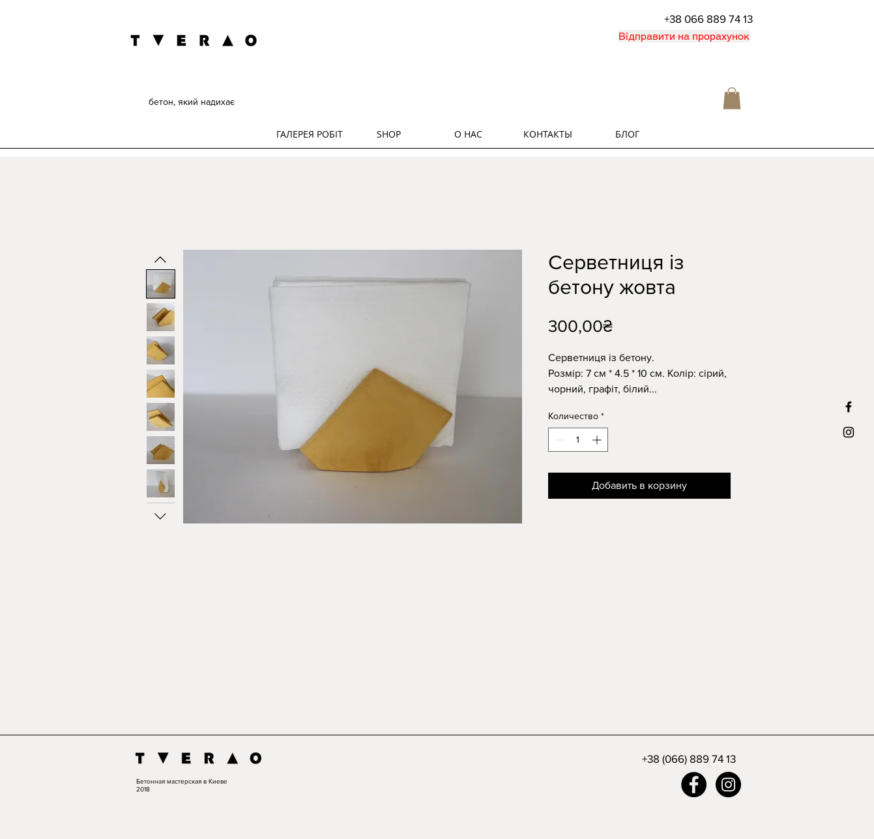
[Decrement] (558, 439)
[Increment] (598, 439)
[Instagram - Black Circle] (728, 784)
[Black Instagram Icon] (848, 432)
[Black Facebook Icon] (848, 407)
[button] (732, 98)
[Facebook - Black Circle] (693, 784)
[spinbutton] (578, 439)
